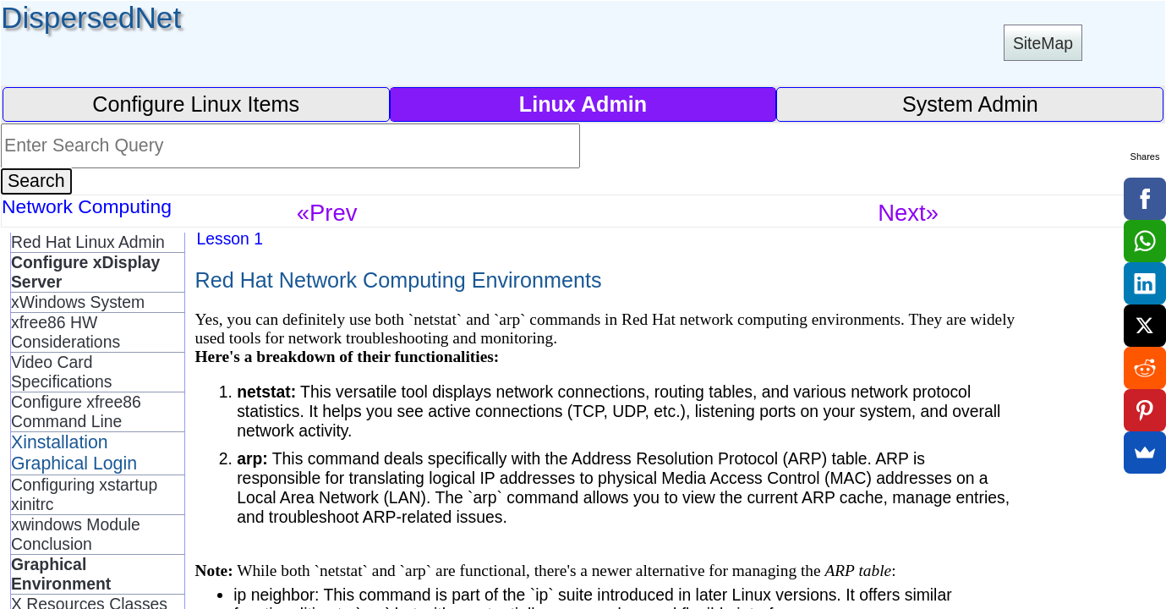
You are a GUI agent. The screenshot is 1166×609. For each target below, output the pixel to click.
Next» (908, 213)
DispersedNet (91, 17)
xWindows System (78, 302)
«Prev (327, 213)
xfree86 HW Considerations (65, 332)
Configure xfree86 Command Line (76, 411)
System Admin (970, 104)
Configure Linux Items (195, 104)
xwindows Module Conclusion (75, 534)
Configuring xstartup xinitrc (84, 494)
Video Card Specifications (61, 372)
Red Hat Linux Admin (88, 242)
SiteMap (1043, 43)
